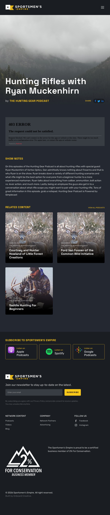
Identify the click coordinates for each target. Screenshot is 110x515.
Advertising (45, 425)
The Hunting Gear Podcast (29, 101)
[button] (102, 7)
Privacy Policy (39, 401)
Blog (7, 429)
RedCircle (19, 143)
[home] (24, 7)
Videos (8, 425)
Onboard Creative (22, 496)
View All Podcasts (96, 208)
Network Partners (48, 421)
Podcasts (9, 421)
